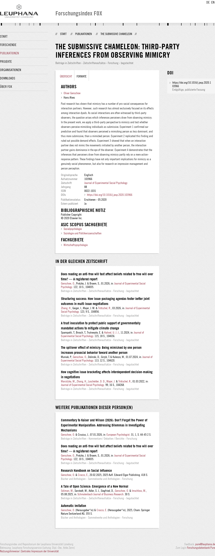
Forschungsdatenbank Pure (201, 547)
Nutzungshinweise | (10, 551)
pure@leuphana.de (205, 544)
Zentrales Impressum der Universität (40, 551)
